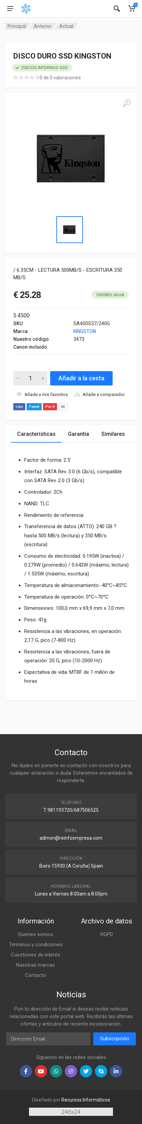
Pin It (50, 407)
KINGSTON (84, 331)
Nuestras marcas (35, 965)
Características (36, 434)
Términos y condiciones (35, 944)
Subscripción (114, 1038)
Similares (113, 434)
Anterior (43, 26)
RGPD (106, 934)
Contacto (35, 975)
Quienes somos (35, 934)
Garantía (78, 434)
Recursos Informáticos (85, 1100)
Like (19, 407)
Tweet (34, 407)
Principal (17, 26)
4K (63, 407)
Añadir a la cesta (81, 378)
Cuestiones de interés (35, 955)
